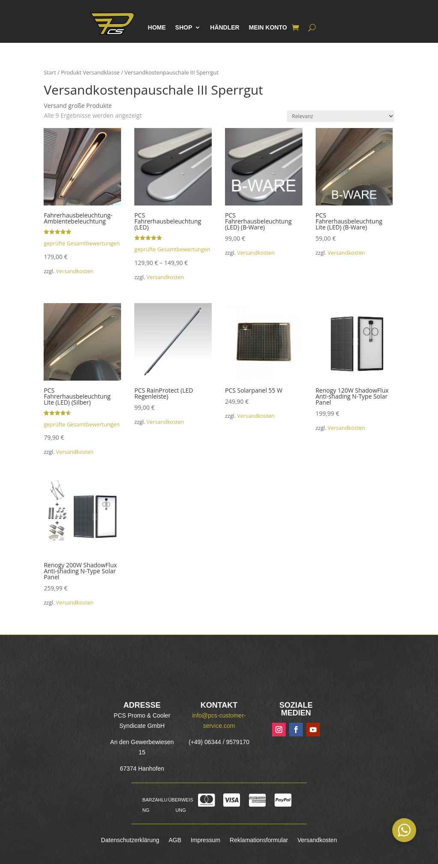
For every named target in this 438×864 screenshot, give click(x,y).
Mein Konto (268, 27)
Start (50, 72)
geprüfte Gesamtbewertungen (81, 243)
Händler (224, 27)
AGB (175, 840)
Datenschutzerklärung (130, 840)
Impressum (205, 840)
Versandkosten (75, 271)
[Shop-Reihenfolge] (340, 116)
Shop (183, 27)
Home (157, 27)
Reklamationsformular (259, 840)
